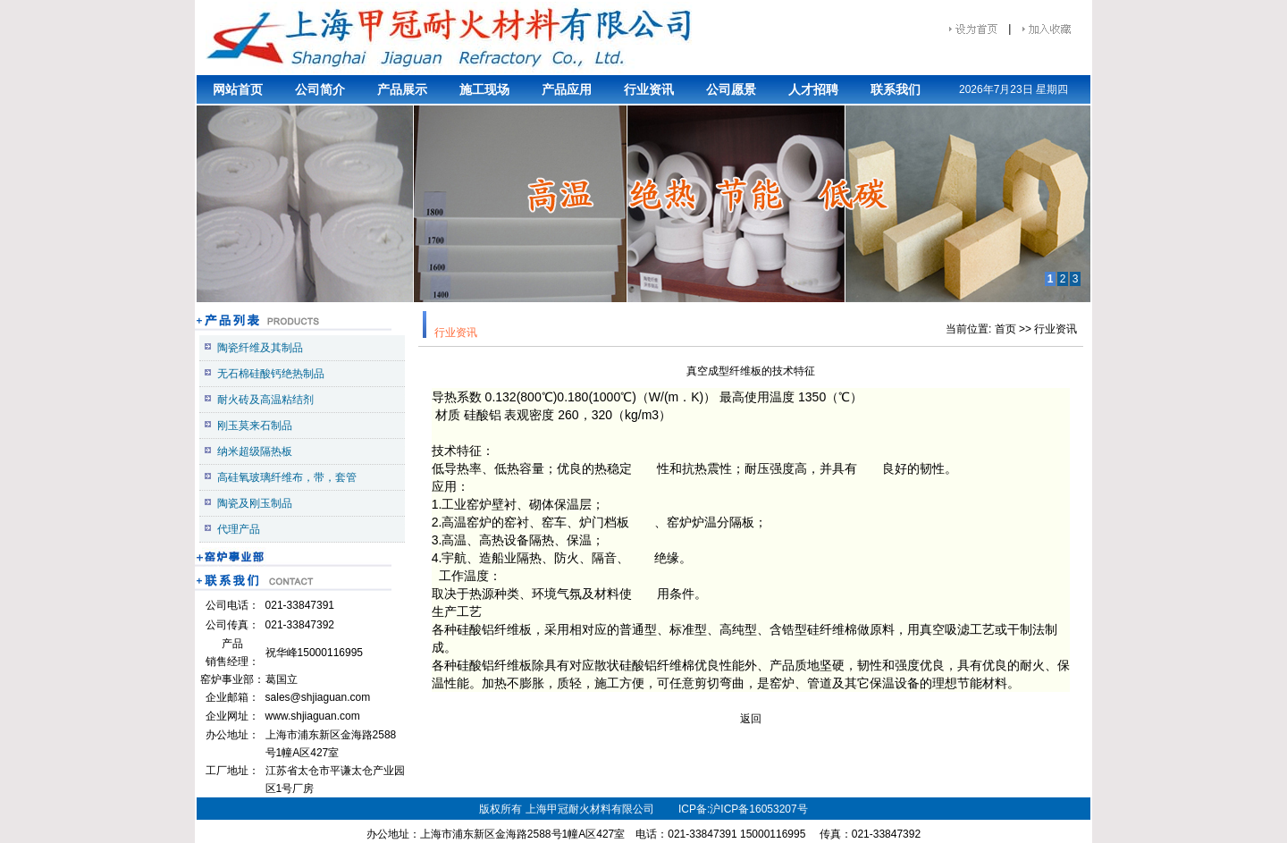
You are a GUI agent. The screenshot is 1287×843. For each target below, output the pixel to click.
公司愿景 (731, 89)
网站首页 (238, 89)
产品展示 (402, 89)
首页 (1005, 329)
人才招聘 (813, 89)
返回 (750, 718)
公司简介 (320, 89)
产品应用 (567, 89)
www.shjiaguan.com (312, 716)
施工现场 (484, 89)
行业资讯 (649, 89)
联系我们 (896, 89)
